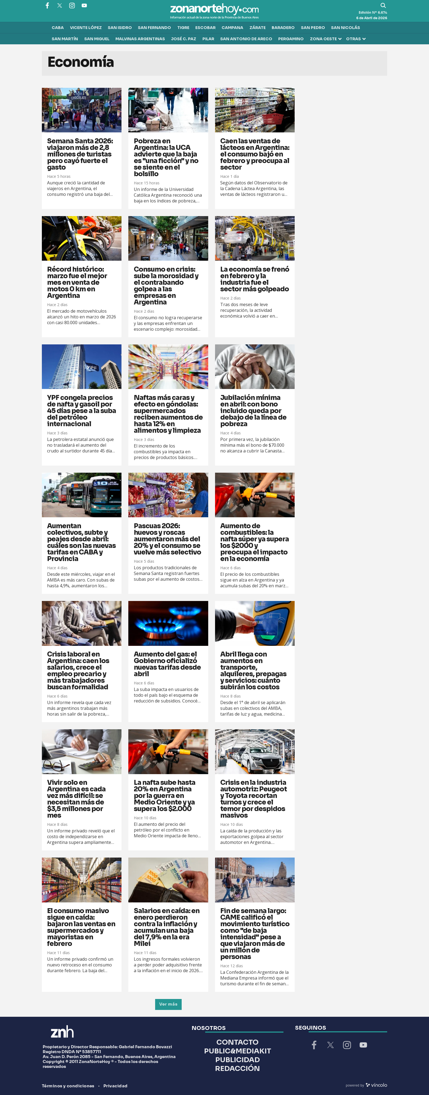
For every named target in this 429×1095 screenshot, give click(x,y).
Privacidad (115, 1086)
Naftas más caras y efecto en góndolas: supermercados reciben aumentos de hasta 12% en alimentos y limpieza (168, 414)
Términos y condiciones (68, 1086)
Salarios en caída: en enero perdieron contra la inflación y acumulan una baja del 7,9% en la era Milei (166, 927)
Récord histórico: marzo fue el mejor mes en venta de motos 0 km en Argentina (77, 282)
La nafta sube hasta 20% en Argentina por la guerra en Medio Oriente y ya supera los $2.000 (164, 796)
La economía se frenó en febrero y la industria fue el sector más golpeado (254, 279)
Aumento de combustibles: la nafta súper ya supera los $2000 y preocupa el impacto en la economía (254, 542)
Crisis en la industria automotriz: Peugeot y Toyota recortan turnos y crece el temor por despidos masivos (253, 799)
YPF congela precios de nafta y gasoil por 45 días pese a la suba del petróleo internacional (81, 411)
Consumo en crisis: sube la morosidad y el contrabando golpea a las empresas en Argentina (166, 285)
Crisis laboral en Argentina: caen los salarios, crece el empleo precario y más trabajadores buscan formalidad (78, 670)
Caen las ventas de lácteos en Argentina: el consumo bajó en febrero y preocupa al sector (254, 154)
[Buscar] (383, 5)
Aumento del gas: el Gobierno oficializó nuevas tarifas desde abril (167, 664)
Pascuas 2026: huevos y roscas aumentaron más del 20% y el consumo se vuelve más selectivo (167, 539)
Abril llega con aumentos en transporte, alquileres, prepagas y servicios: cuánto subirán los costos (253, 670)
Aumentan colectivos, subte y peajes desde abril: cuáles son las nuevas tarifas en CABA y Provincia (81, 542)
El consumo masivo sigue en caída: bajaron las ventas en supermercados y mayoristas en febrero (81, 927)
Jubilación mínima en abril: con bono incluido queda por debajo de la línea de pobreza (253, 411)
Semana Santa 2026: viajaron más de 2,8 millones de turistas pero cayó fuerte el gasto (80, 154)
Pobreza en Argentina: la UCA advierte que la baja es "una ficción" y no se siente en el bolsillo (166, 157)
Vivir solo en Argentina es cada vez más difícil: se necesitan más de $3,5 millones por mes (76, 799)
